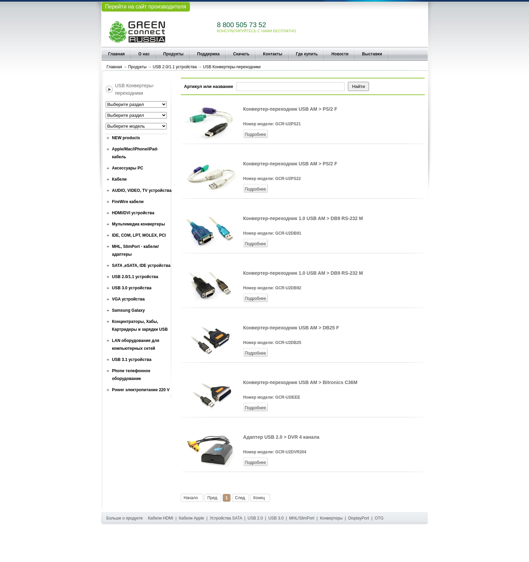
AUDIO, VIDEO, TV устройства (142, 190)
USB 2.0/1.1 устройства (175, 67)
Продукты (173, 54)
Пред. (212, 497)
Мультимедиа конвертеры (138, 224)
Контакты (272, 54)
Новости (339, 54)
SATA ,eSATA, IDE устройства (141, 265)
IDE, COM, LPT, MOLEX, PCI (139, 235)
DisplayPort (358, 518)
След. (240, 497)
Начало (192, 497)
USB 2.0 (255, 518)
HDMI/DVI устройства (133, 213)
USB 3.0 (276, 518)
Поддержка (208, 54)
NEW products (126, 137)
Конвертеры (331, 518)
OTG (379, 518)
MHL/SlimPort (301, 518)
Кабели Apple (191, 518)
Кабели (119, 179)
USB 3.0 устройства (132, 288)
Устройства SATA (226, 518)
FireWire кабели (128, 201)
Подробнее (255, 134)
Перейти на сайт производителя (145, 7)
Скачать (241, 54)
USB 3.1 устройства (132, 359)
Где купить (307, 54)
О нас (143, 54)
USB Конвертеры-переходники (232, 67)
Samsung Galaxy (128, 310)
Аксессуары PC (127, 168)
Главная (116, 54)
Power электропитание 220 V (141, 389)
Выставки (372, 54)
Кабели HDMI (160, 518)
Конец (260, 497)
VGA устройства (128, 299)
